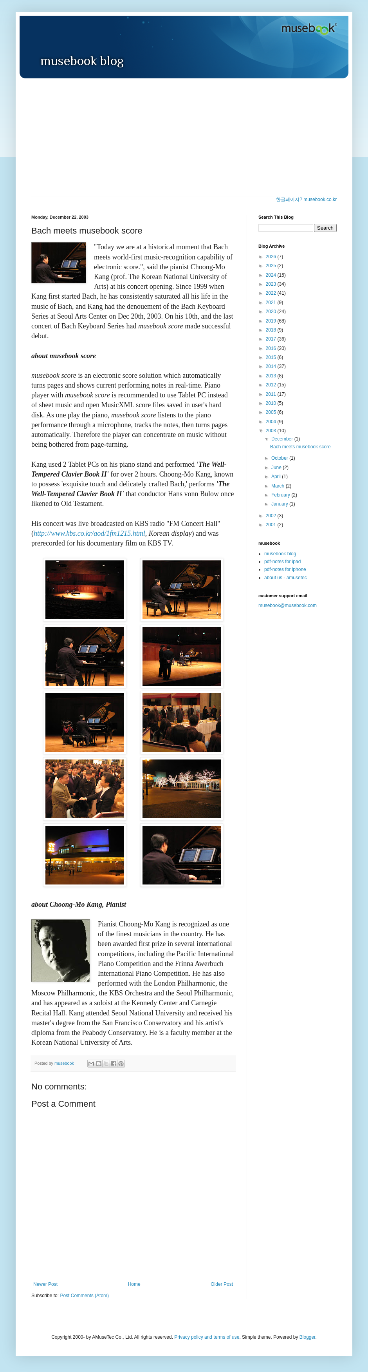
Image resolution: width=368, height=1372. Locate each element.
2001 (272, 524)
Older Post (222, 1284)
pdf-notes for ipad (282, 561)
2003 (272, 430)
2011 (272, 394)
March (278, 486)
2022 (272, 293)
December (282, 439)
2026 (272, 256)
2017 (272, 339)
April (276, 476)
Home (134, 1284)
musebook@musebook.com (287, 605)
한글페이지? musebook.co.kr (306, 199)
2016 (272, 348)
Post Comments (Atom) (84, 1295)
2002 (272, 515)
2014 (272, 366)
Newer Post (45, 1284)
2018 (272, 330)
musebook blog (280, 553)
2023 (272, 284)
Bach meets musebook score (300, 446)
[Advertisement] (184, 137)
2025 (272, 265)
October (280, 458)
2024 (272, 275)
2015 (272, 357)
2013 (272, 376)
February (281, 495)
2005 (272, 412)
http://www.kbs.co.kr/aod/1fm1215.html (89, 533)
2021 (272, 302)
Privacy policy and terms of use (206, 1337)
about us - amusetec (285, 577)
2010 (272, 403)
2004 (272, 421)
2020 (272, 311)
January (280, 504)
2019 (272, 321)
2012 (272, 385)
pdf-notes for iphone (285, 569)
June (277, 467)
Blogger (307, 1337)
